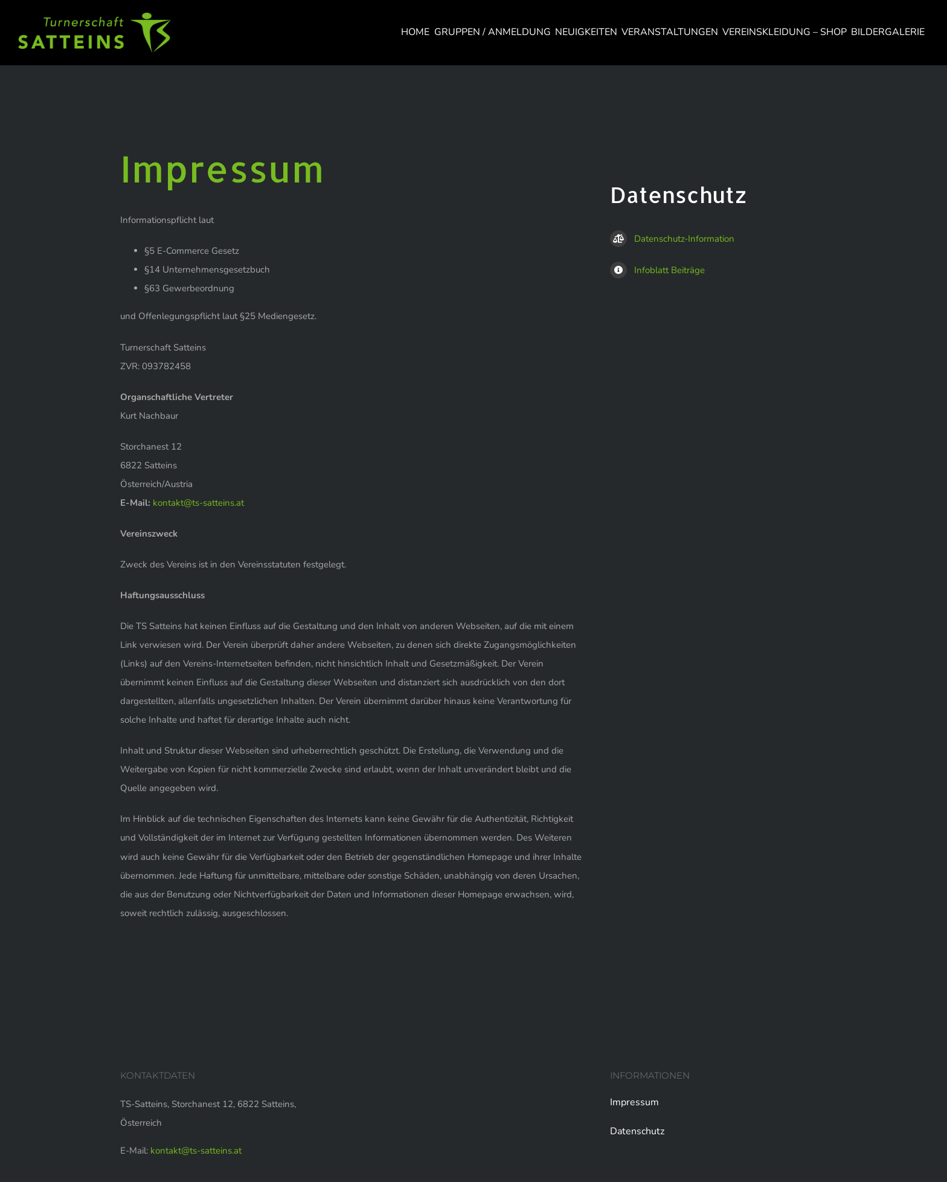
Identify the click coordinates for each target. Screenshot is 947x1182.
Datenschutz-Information (672, 239)
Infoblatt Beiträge (657, 270)
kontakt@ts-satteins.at (198, 503)
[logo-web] (94, 17)
